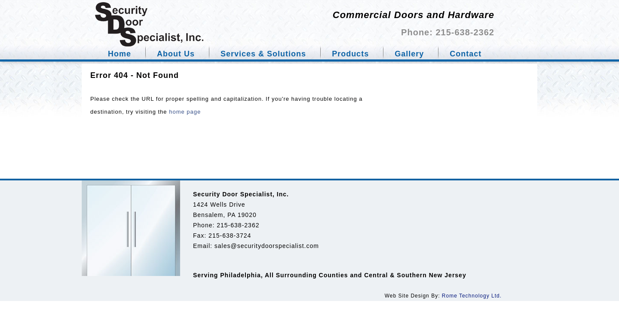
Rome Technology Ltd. (472, 296)
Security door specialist (149, 24)
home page (185, 111)
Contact (465, 54)
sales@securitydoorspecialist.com (267, 245)
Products (350, 54)
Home (119, 54)
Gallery (409, 54)
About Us (176, 54)
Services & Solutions (263, 54)
